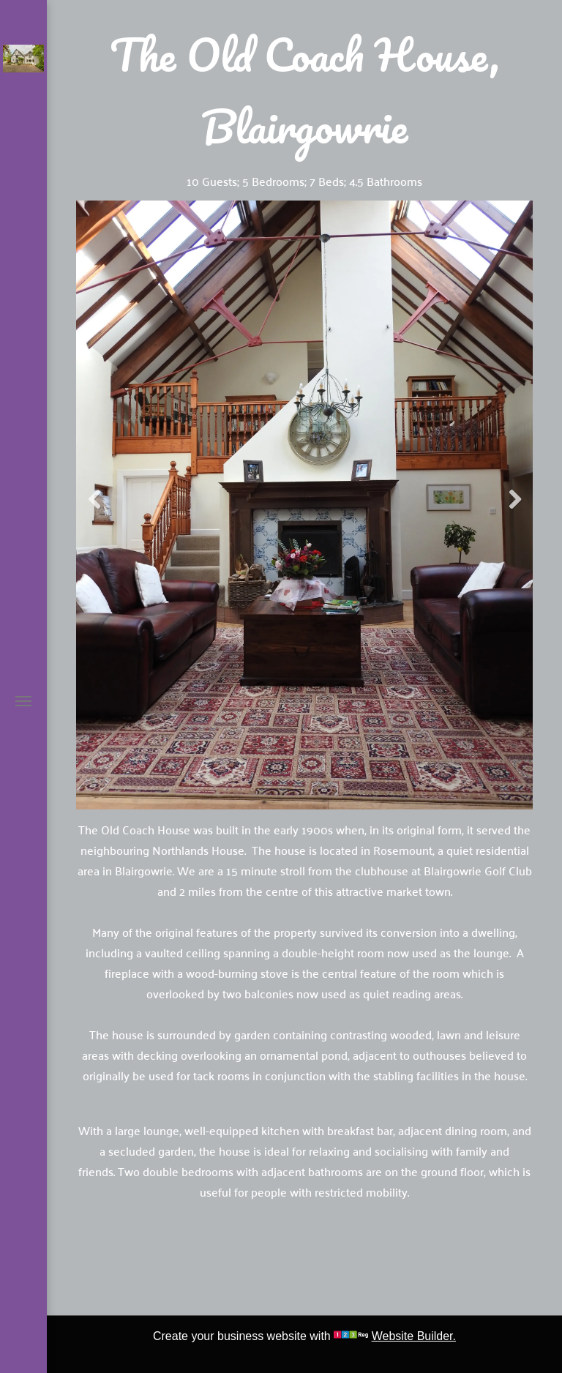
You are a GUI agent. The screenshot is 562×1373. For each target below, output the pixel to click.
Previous (94, 500)
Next (514, 500)
